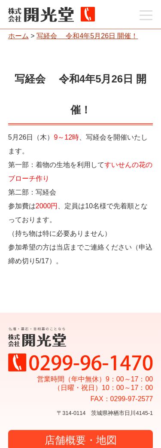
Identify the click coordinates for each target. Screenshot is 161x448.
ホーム (18, 36)
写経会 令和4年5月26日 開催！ (87, 36)
